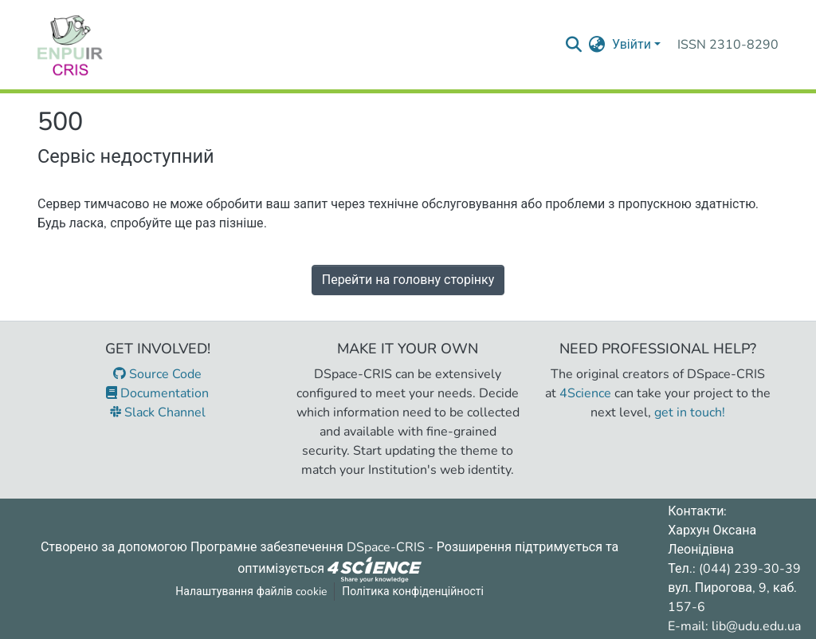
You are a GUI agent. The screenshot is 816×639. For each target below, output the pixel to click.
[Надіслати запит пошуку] (574, 44)
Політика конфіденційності (413, 591)
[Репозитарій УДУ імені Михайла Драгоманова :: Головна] (70, 44)
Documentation (157, 393)
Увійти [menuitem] (631, 44)
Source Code (157, 374)
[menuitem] (597, 44)
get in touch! (689, 412)
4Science (585, 393)
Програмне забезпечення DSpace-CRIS (307, 547)
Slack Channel (158, 412)
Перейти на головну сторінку (408, 280)
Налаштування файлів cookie (251, 591)
